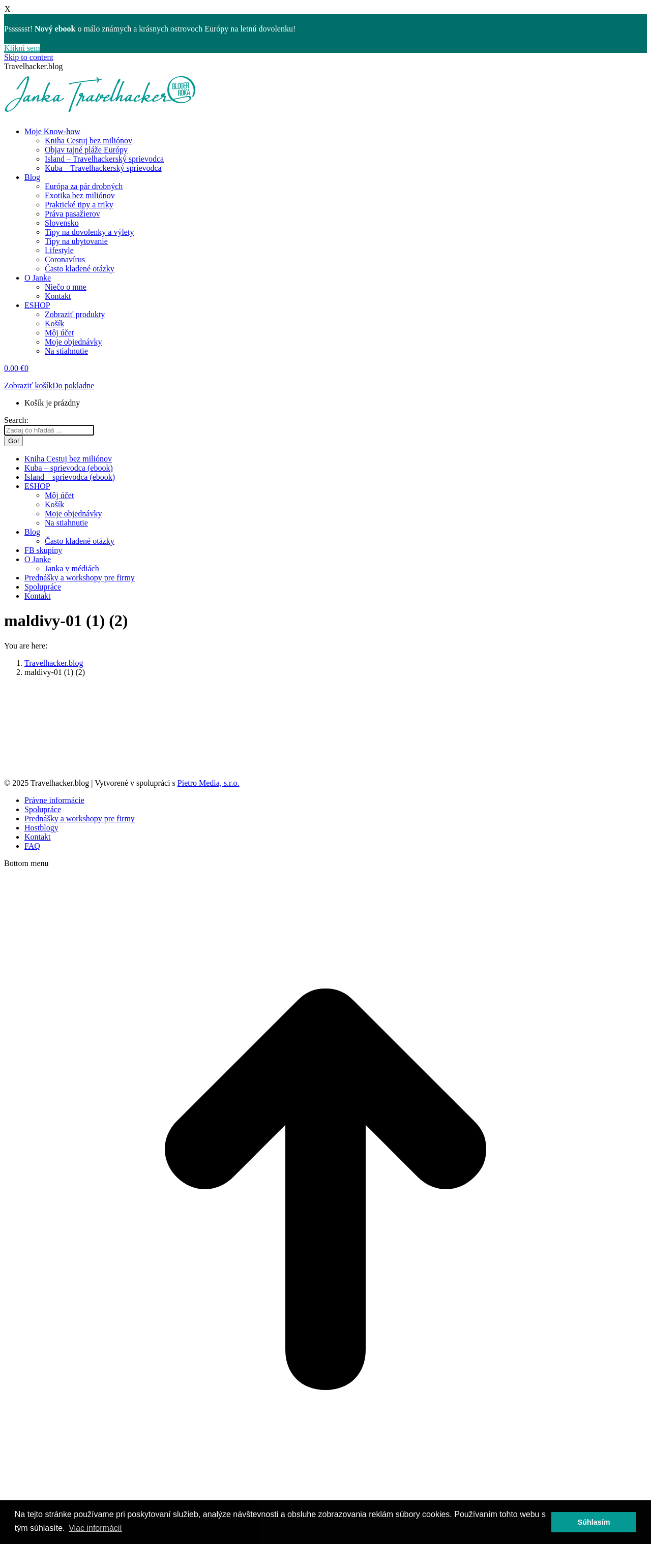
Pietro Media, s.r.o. (208, 783)
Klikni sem (22, 48)
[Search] (49, 430)
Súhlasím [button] (594, 1522)
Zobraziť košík (28, 385)
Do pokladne (73, 385)
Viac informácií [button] (95, 1528)
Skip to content (28, 57)
